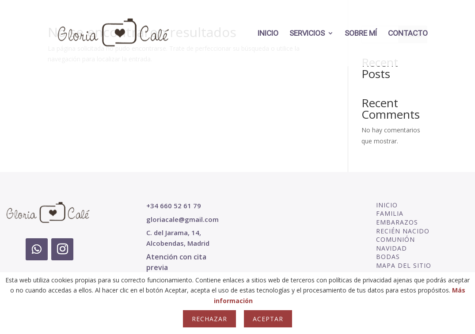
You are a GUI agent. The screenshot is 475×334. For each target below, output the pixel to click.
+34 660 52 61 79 (173, 205)
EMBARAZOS (397, 222)
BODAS (388, 256)
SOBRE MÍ (361, 34)
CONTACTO (408, 34)
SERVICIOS (307, 34)
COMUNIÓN (395, 239)
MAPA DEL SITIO (403, 265)
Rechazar (209, 319)
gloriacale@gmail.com (182, 219)
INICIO (268, 34)
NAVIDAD (391, 248)
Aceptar (268, 319)
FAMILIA (389, 213)
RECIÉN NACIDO (402, 231)
